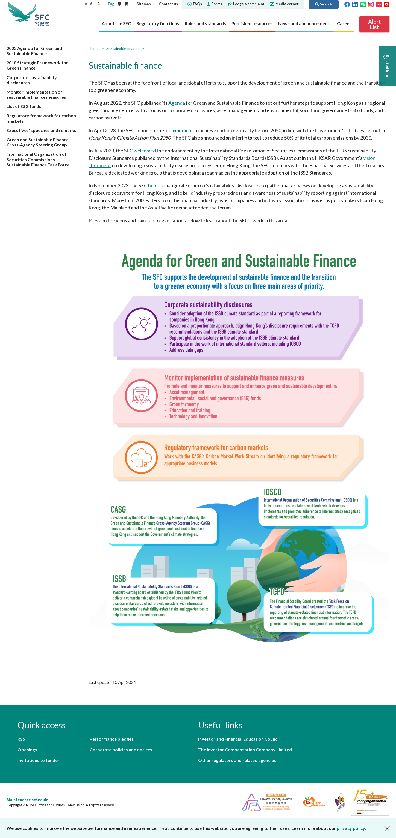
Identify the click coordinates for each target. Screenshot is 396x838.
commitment (179, 130)
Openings (27, 749)
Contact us (168, 4)
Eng (111, 4)
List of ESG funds (24, 106)
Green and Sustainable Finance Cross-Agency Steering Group (38, 142)
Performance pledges (112, 738)
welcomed (145, 151)
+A (97, 4)
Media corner (284, 4)
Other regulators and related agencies (237, 760)
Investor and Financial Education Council (239, 738)
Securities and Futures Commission (42, 13)
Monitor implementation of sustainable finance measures (36, 94)
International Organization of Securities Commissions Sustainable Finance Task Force (38, 159)
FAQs (194, 4)
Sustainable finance (123, 48)
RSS (21, 738)
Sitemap (144, 4)
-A (85, 4)
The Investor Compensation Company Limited (245, 749)
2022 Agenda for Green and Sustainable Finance (34, 51)
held (152, 185)
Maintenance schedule (27, 799)
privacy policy (351, 828)
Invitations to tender (38, 760)
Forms (214, 4)
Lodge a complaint (246, 4)
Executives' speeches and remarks (41, 130)
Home (94, 48)
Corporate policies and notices (121, 749)
